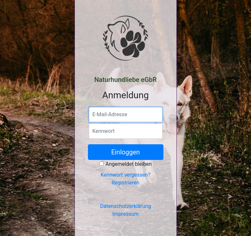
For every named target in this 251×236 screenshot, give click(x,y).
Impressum (125, 214)
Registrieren (125, 183)
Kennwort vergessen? (125, 175)
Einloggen (125, 152)
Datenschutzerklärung (125, 206)
